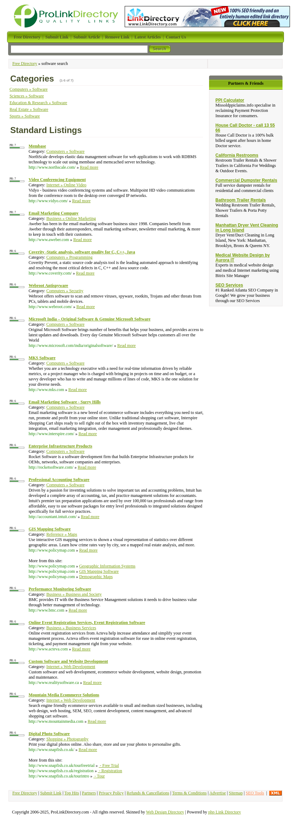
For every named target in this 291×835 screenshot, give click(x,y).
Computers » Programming (69, 257)
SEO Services (229, 285)
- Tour (99, 776)
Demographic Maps (96, 576)
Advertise (217, 793)
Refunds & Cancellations (148, 793)
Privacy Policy (111, 793)
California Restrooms (236, 155)
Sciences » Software (27, 96)
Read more (89, 167)
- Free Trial (109, 765)
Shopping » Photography (67, 739)
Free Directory (24, 63)
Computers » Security (64, 290)
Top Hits (71, 793)
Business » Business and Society (74, 594)
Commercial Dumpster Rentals (246, 180)
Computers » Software (29, 89)
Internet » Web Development (70, 666)
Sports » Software (25, 116)
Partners (89, 793)
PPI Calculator (229, 100)
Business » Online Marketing (71, 218)
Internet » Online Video (66, 184)
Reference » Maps (61, 534)
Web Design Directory (165, 812)
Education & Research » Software (38, 102)
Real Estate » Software (29, 109)
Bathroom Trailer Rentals (240, 200)
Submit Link (50, 793)
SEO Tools (255, 793)
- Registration (110, 770)
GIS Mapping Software (99, 571)
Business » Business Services (71, 627)
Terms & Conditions (189, 793)
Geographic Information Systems (107, 566)
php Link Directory (224, 812)
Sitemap (236, 793)
